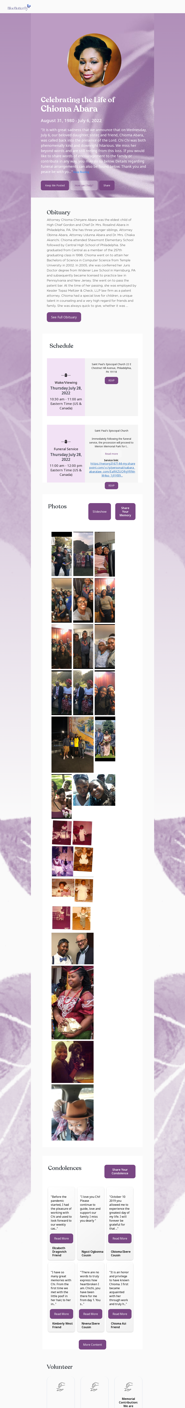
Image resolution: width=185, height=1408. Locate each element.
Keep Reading (81, 172)
